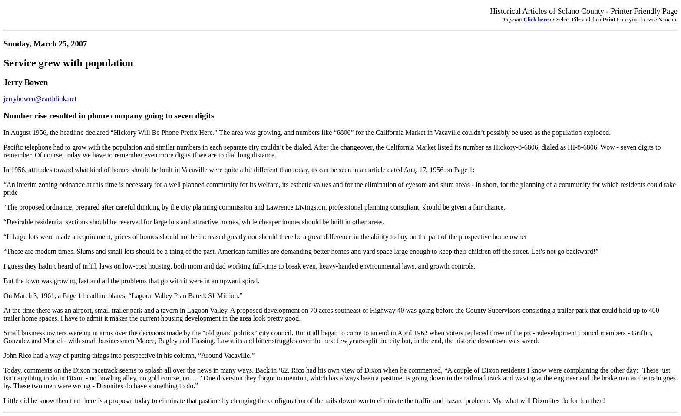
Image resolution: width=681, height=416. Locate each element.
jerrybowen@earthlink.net (39, 98)
